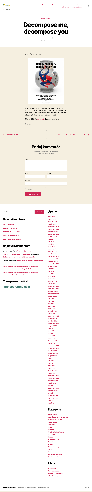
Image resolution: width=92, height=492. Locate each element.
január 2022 (52, 344)
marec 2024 (52, 279)
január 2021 (52, 374)
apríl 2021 (51, 366)
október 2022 (53, 322)
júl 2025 (51, 240)
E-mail (49, 174)
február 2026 (53, 222)
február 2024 (53, 282)
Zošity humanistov (54, 457)
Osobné (51, 438)
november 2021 (53, 349)
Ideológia (51, 425)
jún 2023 (51, 302)
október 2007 (53, 391)
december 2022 (54, 317)
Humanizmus (52, 423)
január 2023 (52, 314)
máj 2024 (51, 274)
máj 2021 (51, 364)
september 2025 (54, 235)
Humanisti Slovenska (48, 5)
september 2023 (54, 294)
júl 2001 (51, 401)
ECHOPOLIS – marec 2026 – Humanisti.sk (17, 255)
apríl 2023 (51, 307)
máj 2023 (51, 304)
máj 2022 (51, 334)
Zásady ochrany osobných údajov (72, 7)
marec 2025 (52, 250)
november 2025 (54, 230)
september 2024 (54, 264)
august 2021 (52, 356)
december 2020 (54, 376)
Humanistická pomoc (55, 420)
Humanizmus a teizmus (20, 275)
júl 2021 (51, 359)
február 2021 (52, 371)
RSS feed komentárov (56, 474)
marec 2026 (52, 220)
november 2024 (54, 260)
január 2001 (52, 404)
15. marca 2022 (58, 39)
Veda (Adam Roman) (55, 455)
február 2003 (53, 394)
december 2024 (54, 257)
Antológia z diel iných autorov (58, 418)
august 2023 (52, 297)
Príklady (51, 443)
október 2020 (53, 381)
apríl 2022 (51, 337)
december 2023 (54, 287)
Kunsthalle (41, 120)
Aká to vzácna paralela (11, 236)
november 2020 (54, 379)
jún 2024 (51, 272)
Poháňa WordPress (44, 488)
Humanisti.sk (12, 488)
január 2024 (52, 284)
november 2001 (54, 399)
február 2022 (53, 342)
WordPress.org (53, 477)
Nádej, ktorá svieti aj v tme (12, 240)
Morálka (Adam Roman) (56, 433)
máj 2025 (51, 245)
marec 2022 (52, 339)
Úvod (50, 450)
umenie (29, 125)
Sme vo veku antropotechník (22, 270)
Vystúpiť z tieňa (8, 225)
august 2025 (52, 237)
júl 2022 (51, 329)
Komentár (28, 160)
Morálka (51, 430)
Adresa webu (28, 181)
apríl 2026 (51, 217)
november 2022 (54, 319)
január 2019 (52, 384)
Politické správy (54, 440)
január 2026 (52, 225)
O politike (51, 435)
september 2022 (54, 324)
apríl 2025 (51, 247)
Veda (50, 452)
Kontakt (57, 5)
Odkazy (79, 5)
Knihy (50, 428)
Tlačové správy (46, 19)
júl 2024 (51, 269)
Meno (27, 174)
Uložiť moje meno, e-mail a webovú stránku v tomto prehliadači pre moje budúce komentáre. (46, 189)
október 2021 (53, 351)
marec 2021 (52, 369)
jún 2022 (51, 332)
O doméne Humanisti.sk (68, 5)
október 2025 (53, 232)
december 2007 (54, 389)
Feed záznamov (53, 472)
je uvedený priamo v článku (42, 39)
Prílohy (50, 445)
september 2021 (54, 354)
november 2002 (54, 396)
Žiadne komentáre (47, 41)
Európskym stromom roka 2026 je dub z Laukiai (20, 258)
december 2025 (54, 227)
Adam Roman (53, 415)
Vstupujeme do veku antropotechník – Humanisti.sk (21, 267)
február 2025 (53, 252)
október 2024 (53, 262)
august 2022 (52, 327)
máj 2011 (51, 386)
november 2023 (54, 289)
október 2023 (53, 292)
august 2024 (52, 267)
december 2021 (54, 346)
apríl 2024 (51, 277)
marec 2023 (52, 309)
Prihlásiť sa (52, 469)
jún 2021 (51, 361)
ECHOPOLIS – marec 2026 (12, 233)
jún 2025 (51, 242)
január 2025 (52, 255)
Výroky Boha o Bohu (10, 229)
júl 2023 (51, 299)
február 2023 (53, 312)
